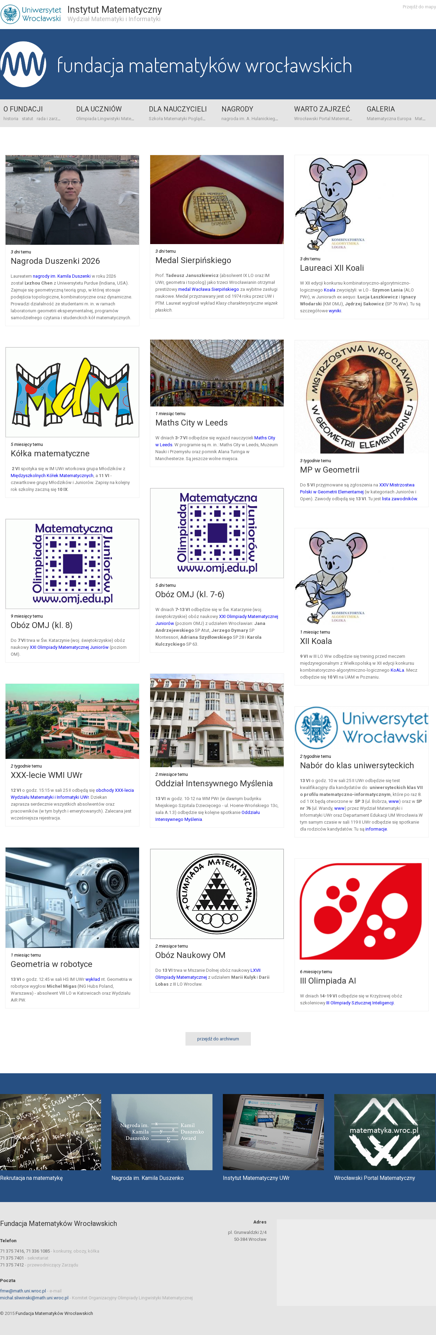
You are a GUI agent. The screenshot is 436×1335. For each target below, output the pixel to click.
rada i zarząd (50, 118)
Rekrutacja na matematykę (31, 1178)
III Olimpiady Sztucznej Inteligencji (360, 1002)
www (394, 801)
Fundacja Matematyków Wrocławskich (205, 64)
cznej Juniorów (93, 647)
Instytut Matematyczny (114, 9)
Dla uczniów (99, 109)
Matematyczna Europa (389, 118)
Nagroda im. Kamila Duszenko (147, 1178)
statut (27, 118)
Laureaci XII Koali (332, 268)
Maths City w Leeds (191, 423)
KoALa (397, 670)
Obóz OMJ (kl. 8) (42, 625)
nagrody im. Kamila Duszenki (62, 276)
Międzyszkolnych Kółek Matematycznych (52, 475)
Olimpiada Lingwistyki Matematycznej (114, 118)
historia (10, 118)
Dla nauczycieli (178, 109)
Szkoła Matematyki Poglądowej (180, 118)
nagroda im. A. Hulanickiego (249, 118)
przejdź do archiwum (218, 1038)
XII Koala (316, 641)
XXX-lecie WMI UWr (47, 775)
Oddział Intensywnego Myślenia (214, 783)
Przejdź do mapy (419, 6)
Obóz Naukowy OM (190, 955)
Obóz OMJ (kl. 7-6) (190, 594)
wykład (92, 979)
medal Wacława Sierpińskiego (208, 289)
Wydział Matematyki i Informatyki (114, 19)
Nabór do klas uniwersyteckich (357, 765)
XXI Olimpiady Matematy (54, 647)
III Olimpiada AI (328, 981)
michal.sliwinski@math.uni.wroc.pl (34, 1297)
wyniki (335, 310)
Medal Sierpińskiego (193, 260)
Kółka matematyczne (50, 453)
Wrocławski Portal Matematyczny (327, 118)
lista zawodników (399, 498)
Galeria (381, 109)
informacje (376, 829)
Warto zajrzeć (322, 109)
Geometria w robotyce (51, 964)
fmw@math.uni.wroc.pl (23, 1290)
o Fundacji (23, 109)
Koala (329, 290)
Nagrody (237, 109)
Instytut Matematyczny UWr (256, 1178)
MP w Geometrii (330, 470)
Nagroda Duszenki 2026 (55, 261)
